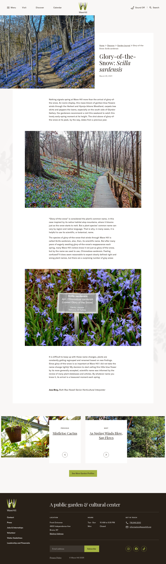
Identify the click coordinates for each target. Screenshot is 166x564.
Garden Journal (123, 45)
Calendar (57, 7)
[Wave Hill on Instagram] (128, 549)
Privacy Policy (55, 558)
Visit (24, 7)
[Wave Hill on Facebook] (136, 549)
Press (9, 522)
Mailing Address (56, 534)
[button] (11, 7)
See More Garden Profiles (83, 473)
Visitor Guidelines (14, 538)
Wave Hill (75, 558)
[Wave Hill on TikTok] (144, 549)
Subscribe (91, 549)
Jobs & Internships (15, 527)
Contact (10, 517)
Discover (40, 7)
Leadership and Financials (18, 543)
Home (101, 45)
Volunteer (11, 533)
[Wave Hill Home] (83, 7)
